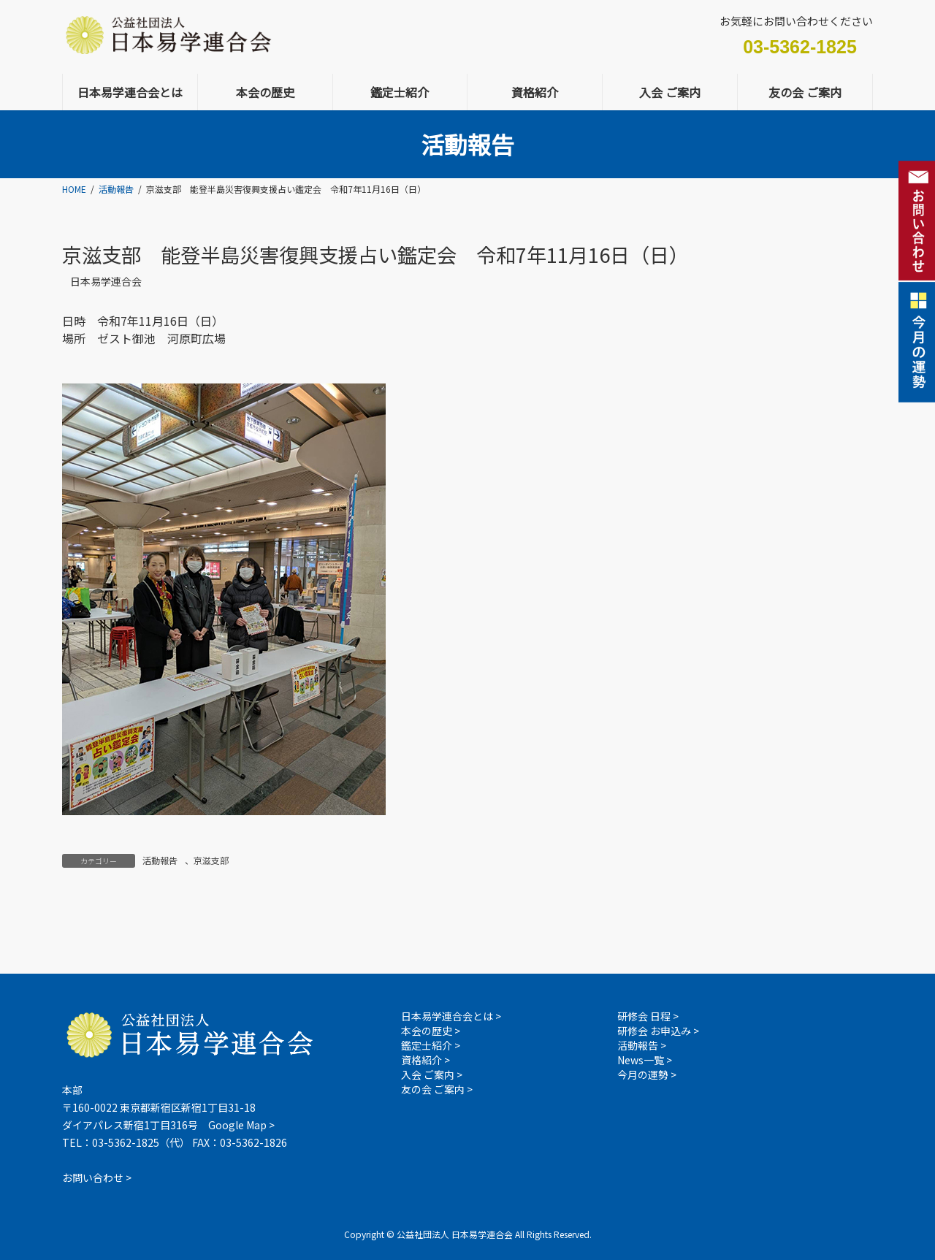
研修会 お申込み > (658, 1030)
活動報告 (160, 860)
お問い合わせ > (96, 1177)
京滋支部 (211, 860)
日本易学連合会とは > (451, 1016)
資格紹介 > (425, 1060)
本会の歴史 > (430, 1030)
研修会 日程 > (648, 1016)
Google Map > (241, 1125)
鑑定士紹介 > (430, 1045)
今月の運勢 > (646, 1074)
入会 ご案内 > (431, 1074)
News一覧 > (644, 1060)
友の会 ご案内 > (437, 1089)
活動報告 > (641, 1045)
